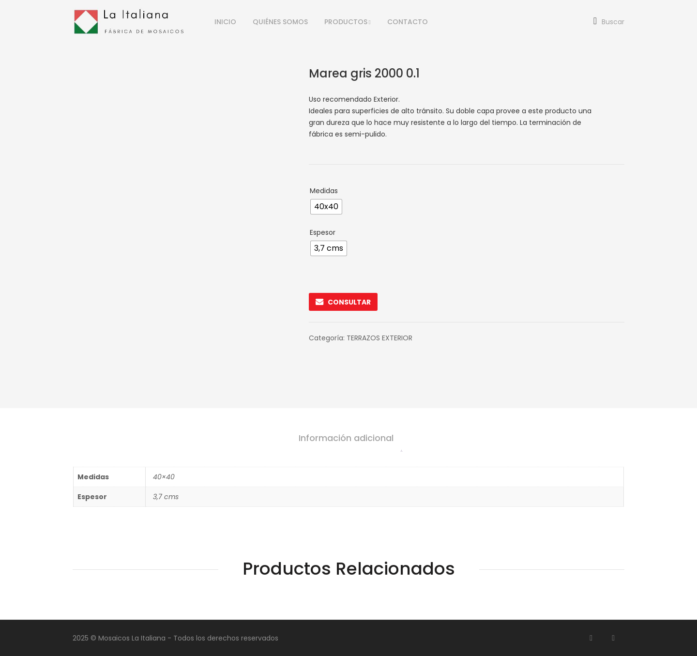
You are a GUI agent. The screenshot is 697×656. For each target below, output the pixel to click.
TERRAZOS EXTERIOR (379, 338)
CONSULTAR (343, 301)
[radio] (326, 206)
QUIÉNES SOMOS (280, 22)
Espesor (322, 232)
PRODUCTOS (345, 22)
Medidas (324, 191)
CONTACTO (407, 22)
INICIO (225, 22)
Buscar (608, 22)
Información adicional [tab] (346, 438)
